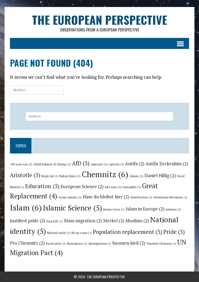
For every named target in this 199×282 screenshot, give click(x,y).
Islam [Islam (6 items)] (26, 207)
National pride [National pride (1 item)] (58, 233)
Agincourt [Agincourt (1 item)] (99, 164)
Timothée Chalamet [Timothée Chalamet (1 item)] (161, 243)
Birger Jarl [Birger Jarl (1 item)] (50, 176)
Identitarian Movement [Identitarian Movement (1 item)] (170, 197)
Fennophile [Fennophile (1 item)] (132, 187)
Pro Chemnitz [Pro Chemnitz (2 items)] (27, 243)
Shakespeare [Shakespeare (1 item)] (77, 243)
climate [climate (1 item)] (136, 176)
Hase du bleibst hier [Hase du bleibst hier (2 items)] (106, 197)
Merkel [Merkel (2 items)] (113, 221)
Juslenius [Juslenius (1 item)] (173, 209)
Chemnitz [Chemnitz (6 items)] (105, 174)
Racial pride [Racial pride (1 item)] (56, 243)
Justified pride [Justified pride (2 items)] (27, 221)
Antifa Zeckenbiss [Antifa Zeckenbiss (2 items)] (167, 164)
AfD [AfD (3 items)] (80, 163)
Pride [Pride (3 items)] (174, 231)
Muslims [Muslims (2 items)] (137, 221)
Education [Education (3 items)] (42, 186)
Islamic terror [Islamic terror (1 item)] (114, 209)
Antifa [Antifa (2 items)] (134, 164)
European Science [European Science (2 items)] (82, 187)
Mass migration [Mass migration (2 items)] (83, 221)
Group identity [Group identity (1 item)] (70, 197)
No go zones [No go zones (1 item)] (81, 233)
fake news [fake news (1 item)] (113, 187)
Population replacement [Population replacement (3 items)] (127, 231)
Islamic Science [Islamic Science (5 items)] (72, 208)
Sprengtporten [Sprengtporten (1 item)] (99, 243)
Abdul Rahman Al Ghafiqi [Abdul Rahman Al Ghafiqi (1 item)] (52, 164)
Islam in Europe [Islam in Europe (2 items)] (145, 209)
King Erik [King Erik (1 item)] (54, 221)
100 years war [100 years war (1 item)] (21, 164)
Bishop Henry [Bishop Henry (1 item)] (70, 176)
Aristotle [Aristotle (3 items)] (25, 175)
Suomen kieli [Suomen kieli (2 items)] (128, 243)
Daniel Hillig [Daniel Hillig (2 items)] (160, 176)
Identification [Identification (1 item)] (141, 197)
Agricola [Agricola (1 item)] (116, 164)
